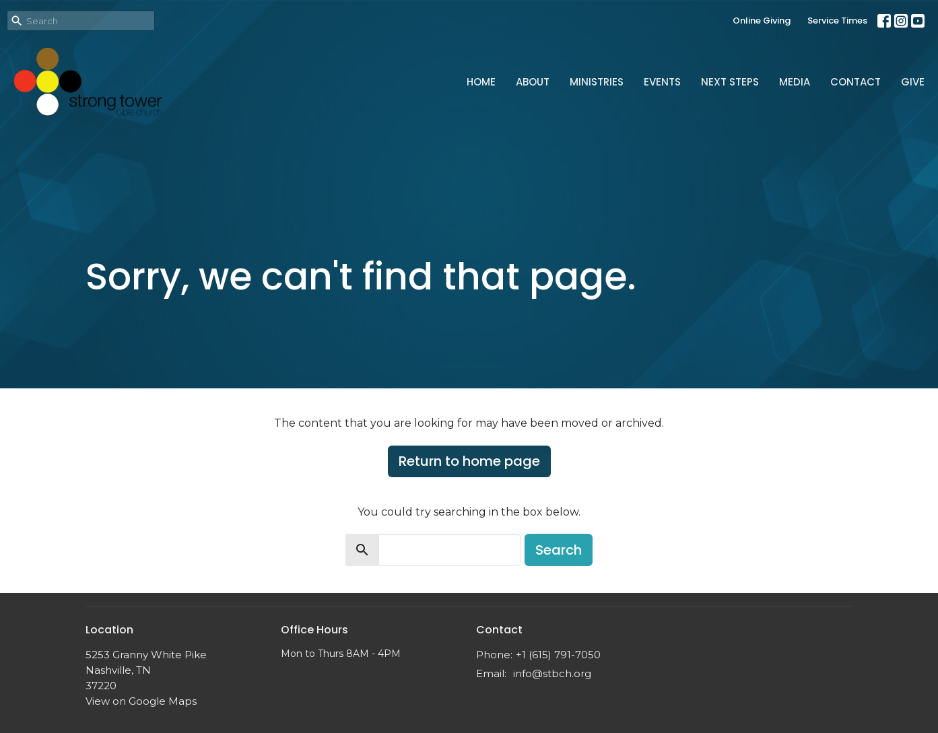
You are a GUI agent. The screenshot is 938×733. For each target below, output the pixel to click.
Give (913, 82)
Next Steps (730, 82)
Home (481, 82)
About (532, 82)
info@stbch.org (552, 673)
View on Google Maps (141, 701)
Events (662, 82)
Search (558, 549)
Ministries (597, 82)
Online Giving (762, 20)
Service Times (837, 20)
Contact (855, 82)
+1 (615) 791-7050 (558, 654)
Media (794, 82)
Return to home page (469, 461)
